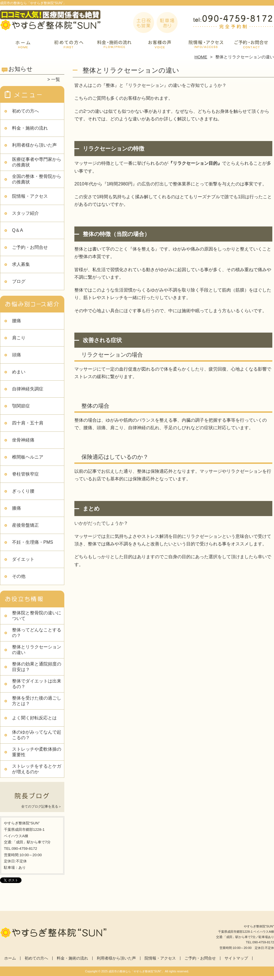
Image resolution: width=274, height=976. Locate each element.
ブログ (18, 281)
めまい (18, 371)
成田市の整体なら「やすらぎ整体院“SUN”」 (136, 971)
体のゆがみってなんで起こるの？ (36, 735)
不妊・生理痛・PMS (32, 542)
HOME (201, 56)
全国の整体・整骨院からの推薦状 (36, 179)
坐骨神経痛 (23, 440)
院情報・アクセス (205, 43)
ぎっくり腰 (23, 491)
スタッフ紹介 (25, 213)
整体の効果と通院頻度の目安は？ (36, 667)
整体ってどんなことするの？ (36, 632)
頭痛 (16, 354)
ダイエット (23, 559)
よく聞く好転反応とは (34, 717)
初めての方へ (68, 43)
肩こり (18, 337)
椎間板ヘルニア (27, 457)
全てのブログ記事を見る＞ (41, 806)
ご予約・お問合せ (251, 43)
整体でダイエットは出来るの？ (36, 684)
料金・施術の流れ (114, 43)
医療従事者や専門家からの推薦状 (36, 162)
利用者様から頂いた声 (160, 43)
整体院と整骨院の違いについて (36, 615)
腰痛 (16, 320)
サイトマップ (236, 958)
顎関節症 (21, 406)
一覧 (55, 79)
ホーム (23, 43)
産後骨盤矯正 (25, 525)
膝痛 (16, 508)
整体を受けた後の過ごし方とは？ (36, 701)
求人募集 (21, 264)
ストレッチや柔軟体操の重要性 (36, 752)
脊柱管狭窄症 (25, 474)
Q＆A (17, 230)
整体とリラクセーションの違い (36, 650)
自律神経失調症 (27, 388)
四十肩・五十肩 (27, 423)
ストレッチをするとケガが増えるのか (36, 769)
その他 (18, 576)
